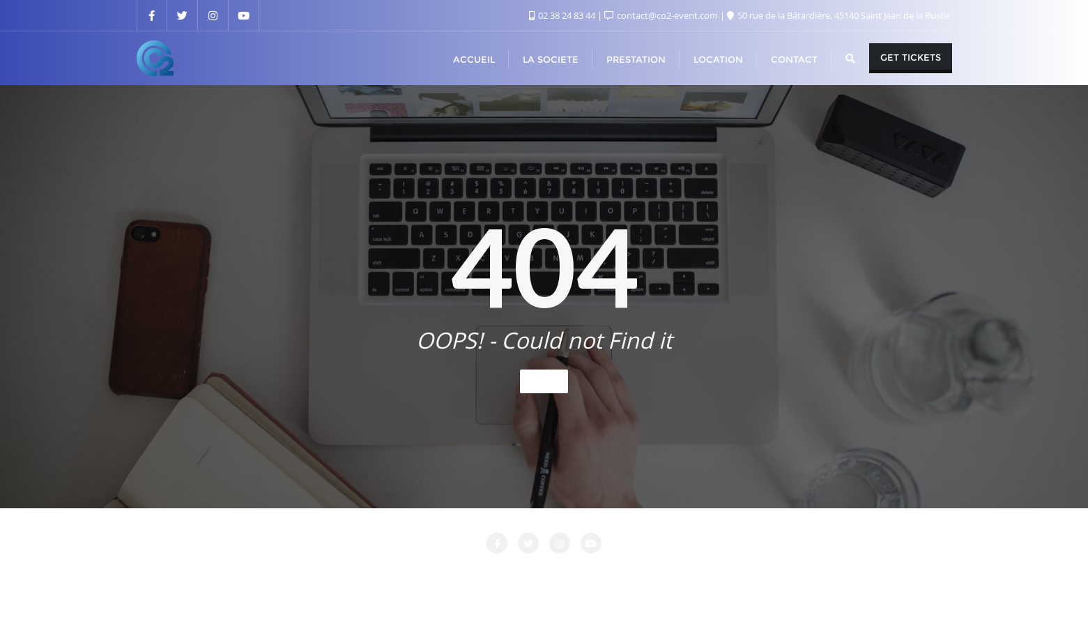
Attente (329, 573)
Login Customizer (624, 573)
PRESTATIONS (792, 573)
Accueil (273, 573)
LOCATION (537, 573)
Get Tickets (910, 57)
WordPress (615, 601)
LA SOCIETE (463, 573)
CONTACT (390, 573)
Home (544, 381)
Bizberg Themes (749, 601)
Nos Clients (712, 573)
